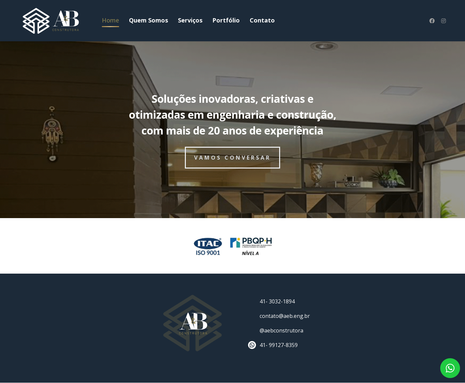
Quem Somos (148, 20)
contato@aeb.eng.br (285, 316)
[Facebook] (432, 20)
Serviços (190, 20)
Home (110, 20)
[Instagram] (443, 20)
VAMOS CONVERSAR (232, 157)
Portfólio (226, 20)
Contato (262, 20)
